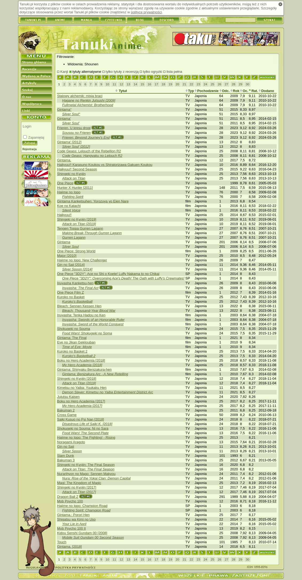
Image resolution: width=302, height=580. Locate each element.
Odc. (224, 91)
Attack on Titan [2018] (79, 383)
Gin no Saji (65, 447)
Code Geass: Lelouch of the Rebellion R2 (89, 151)
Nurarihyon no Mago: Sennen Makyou (86, 474)
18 (163, 84)
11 (114, 84)
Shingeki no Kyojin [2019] (76, 219)
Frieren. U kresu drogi (74, 128)
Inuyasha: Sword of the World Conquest (93, 324)
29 (240, 84)
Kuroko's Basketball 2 (79, 356)
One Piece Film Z (70, 292)
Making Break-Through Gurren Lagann (92, 233)
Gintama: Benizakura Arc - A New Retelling (95, 374)
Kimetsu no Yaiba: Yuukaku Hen (81, 388)
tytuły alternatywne (87, 72)
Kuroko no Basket (71, 297)
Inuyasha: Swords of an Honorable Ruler (93, 320)
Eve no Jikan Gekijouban (76, 342)
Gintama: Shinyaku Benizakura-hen (84, 369)
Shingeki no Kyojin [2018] (76, 379)
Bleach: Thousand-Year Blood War (89, 311)
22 (191, 84)
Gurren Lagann (73, 237)
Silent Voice (71, 210)
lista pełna (174, 72)
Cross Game (67, 415)
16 (149, 84)
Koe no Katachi (69, 206)
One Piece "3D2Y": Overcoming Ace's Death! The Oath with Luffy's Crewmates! (123, 278)
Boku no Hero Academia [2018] (81, 360)
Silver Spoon (72, 451)
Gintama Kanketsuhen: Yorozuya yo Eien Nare (93, 201)
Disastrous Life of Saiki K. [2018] (87, 424)
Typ (189, 91)
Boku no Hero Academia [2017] (81, 401)
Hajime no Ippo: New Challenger (82, 260)
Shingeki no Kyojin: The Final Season (86, 465)
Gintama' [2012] (69, 142)
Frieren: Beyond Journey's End (86, 137)
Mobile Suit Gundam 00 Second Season (93, 537)
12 (121, 84)
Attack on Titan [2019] (79, 224)
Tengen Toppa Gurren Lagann (80, 228)
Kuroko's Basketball (77, 301)
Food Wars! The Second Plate (85, 433)
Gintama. (64, 160)
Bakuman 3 (66, 460)
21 (184, 84)
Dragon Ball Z (67, 497)
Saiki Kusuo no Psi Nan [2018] (80, 419)
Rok (235, 91)
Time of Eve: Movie (77, 347)
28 (233, 84)
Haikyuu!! (64, 215)
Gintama (63, 242)
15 (142, 84)
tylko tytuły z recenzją (122, 72)
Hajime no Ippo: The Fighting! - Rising (86, 437)
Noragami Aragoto (71, 442)
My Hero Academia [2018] (82, 365)
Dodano (266, 91)
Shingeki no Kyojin (71, 174)
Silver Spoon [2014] (77, 269)
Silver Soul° (71, 114)
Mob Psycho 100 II (71, 528)
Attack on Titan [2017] (79, 492)
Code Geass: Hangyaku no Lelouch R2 (92, 156)
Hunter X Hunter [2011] (75, 188)
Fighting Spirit (72, 197)
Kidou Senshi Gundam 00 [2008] (82, 533)
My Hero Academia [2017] (82, 406)
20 (177, 84)
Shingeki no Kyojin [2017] (76, 487)
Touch (61, 542)
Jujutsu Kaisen (68, 397)
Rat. (253, 91)
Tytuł (121, 91)
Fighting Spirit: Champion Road (86, 510)
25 (212, 84)
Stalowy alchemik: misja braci (79, 96)
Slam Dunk (65, 456)
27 (226, 84)
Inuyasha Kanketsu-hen (75, 283)
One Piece (65, 183)
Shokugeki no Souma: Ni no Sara (82, 428)
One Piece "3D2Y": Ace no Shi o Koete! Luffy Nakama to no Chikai (108, 274)
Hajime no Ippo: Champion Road (82, 506)
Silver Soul (70, 247)
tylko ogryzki (152, 72)
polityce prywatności (146, 12)
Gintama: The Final (71, 338)
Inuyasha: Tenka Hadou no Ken (81, 315)
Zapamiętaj (35, 137)
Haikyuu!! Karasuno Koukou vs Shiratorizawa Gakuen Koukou (104, 165)
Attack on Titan (73, 178)
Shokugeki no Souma (73, 329)
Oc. (244, 91)
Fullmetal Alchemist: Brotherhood (87, 105)
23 (198, 84)
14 (135, 84)
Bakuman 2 (66, 410)
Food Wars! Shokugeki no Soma (87, 333)
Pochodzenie (206, 91)
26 (219, 84)
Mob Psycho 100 (70, 501)
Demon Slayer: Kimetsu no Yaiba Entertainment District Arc (107, 392)
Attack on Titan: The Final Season (88, 469)
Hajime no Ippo (68, 192)
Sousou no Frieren (76, 133)
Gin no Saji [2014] (71, 265)
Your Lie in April (74, 524)
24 (205, 84)
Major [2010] (66, 256)
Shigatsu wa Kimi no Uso (76, 519)
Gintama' (64, 119)
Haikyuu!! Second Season (77, 169)
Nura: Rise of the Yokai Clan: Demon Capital (96, 478)
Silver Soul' (71, 123)
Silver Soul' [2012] (76, 147)
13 (128, 84)
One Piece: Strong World (76, 251)
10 (107, 84)
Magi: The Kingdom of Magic (79, 483)
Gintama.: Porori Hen (73, 515)
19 (170, 84)
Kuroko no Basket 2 (72, 351)
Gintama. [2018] (69, 547)
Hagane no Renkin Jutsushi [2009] (88, 100)
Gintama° (64, 109)
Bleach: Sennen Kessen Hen (79, 306)
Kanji (64, 72)
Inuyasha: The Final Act (80, 288)
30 (247, 84)
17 (156, 84)
